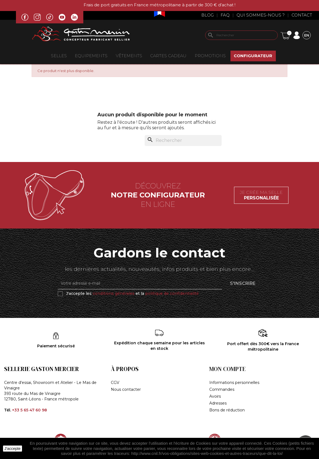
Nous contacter (126, 389)
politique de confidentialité (172, 293)
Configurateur (253, 55)
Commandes (221, 389)
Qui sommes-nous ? (261, 15)
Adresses (218, 403)
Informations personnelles (234, 382)
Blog (207, 15)
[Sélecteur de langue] (306, 35)
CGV (115, 382)
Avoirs (215, 396)
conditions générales (113, 293)
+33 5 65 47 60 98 (29, 410)
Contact (302, 15)
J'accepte (12, 448)
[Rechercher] (241, 35)
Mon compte (227, 369)
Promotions (210, 55)
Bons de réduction (227, 410)
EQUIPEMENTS (91, 55)
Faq (225, 15)
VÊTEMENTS (129, 55)
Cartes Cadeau (168, 55)
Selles (59, 55)
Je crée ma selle (261, 195)
